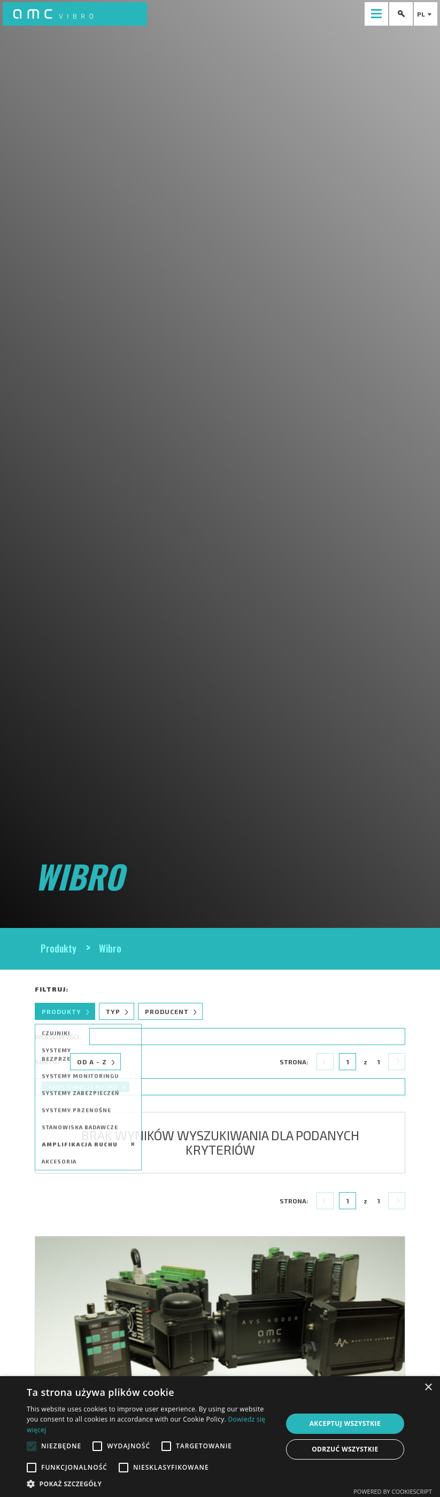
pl (425, 14)
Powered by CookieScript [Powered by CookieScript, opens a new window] (392, 1491)
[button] (150, 1483)
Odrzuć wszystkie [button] (345, 1449)
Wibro (110, 948)
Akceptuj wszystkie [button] (345, 1423)
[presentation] (376, 14)
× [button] (428, 1388)
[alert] (220, 1436)
